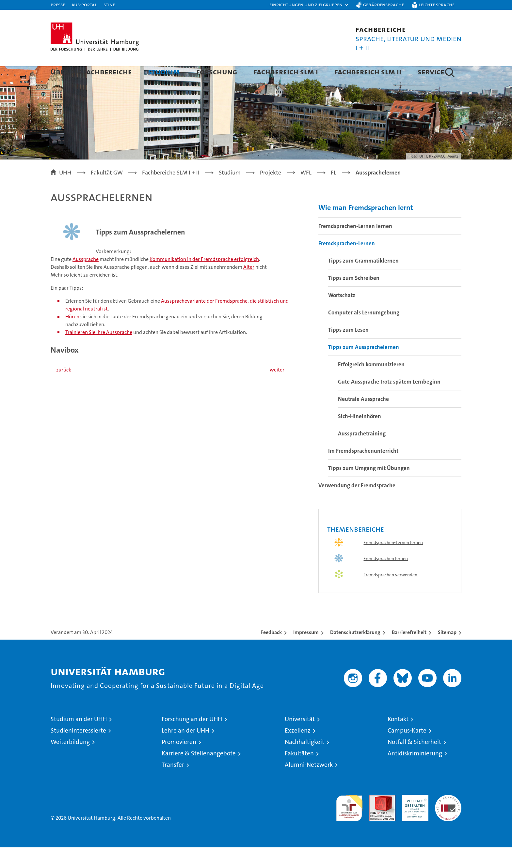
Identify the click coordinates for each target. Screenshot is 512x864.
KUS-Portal (84, 4)
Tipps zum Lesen (348, 346)
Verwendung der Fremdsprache (356, 502)
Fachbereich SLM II (367, 71)
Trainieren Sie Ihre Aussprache (98, 349)
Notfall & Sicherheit (414, 758)
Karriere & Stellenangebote (199, 770)
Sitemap (447, 648)
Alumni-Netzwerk (309, 781)
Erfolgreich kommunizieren (371, 381)
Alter (248, 283)
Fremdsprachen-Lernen (346, 260)
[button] (309, 5)
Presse (58, 4)
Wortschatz (341, 311)
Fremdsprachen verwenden (390, 591)
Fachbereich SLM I (285, 71)
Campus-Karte (407, 747)
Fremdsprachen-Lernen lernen (355, 242)
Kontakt (398, 736)
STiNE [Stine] (109, 4)
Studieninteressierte (78, 747)
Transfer (173, 781)
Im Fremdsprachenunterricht (363, 467)
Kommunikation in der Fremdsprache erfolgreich (204, 276)
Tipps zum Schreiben (353, 294)
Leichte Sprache (437, 4)
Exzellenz (298, 747)
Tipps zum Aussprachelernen (363, 363)
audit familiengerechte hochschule (349, 821)
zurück (63, 386)
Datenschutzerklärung (355, 648)
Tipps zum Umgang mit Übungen (369, 484)
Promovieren (179, 758)
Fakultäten (299, 770)
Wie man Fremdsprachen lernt (365, 224)
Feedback (271, 648)
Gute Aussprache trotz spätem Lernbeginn (389, 398)
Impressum (306, 648)
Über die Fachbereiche (91, 71)
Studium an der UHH (79, 736)
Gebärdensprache (383, 4)
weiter (277, 386)
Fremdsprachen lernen (385, 575)
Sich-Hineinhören (359, 432)
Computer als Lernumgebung (363, 329)
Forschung (216, 71)
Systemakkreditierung (448, 814)
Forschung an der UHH (192, 736)
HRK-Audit (413, 814)
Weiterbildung (70, 758)
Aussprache (85, 276)
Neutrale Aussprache (363, 415)
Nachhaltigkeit (304, 758)
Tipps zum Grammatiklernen (363, 277)
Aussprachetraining (362, 450)
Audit (375, 814)
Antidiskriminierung (415, 770)
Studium (164, 71)
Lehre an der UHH (185, 747)
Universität (300, 736)
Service (431, 71)
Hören (72, 333)
